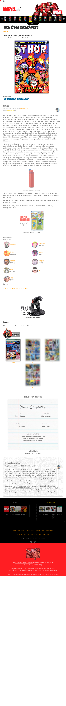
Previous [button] (2, 16)
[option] (5, 16)
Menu (4, 1)
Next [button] (64, 16)
